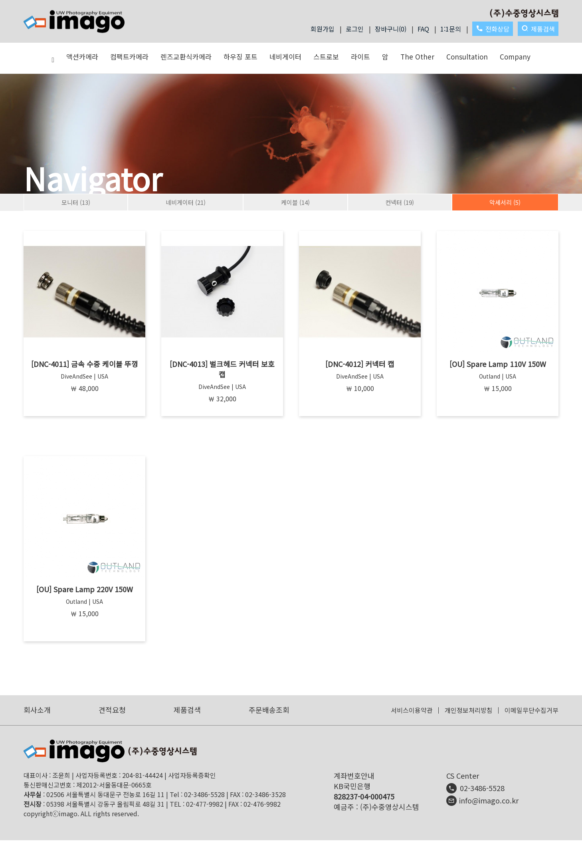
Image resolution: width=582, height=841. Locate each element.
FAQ (423, 29)
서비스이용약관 (412, 711)
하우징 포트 (240, 56)
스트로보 (326, 56)
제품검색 (538, 29)
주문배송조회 (269, 710)
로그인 (355, 29)
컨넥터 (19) (399, 202)
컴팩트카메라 (129, 56)
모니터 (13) (75, 202)
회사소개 (37, 710)
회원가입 (323, 29)
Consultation (467, 56)
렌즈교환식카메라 (186, 56)
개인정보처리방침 (469, 711)
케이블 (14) (295, 202)
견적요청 (112, 710)
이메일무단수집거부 (531, 711)
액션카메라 (82, 56)
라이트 (360, 56)
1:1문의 (450, 29)
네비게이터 (285, 56)
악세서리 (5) (505, 202)
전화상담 (492, 29)
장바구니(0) (390, 29)
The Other (417, 56)
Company (515, 56)
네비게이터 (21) (186, 202)
